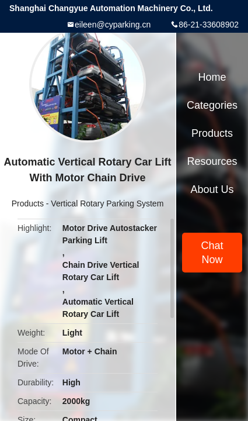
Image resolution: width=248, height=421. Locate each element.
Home (212, 77)
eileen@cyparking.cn (113, 24)
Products (28, 203)
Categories (212, 105)
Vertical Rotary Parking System (107, 203)
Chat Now (212, 252)
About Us (211, 189)
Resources (212, 161)
